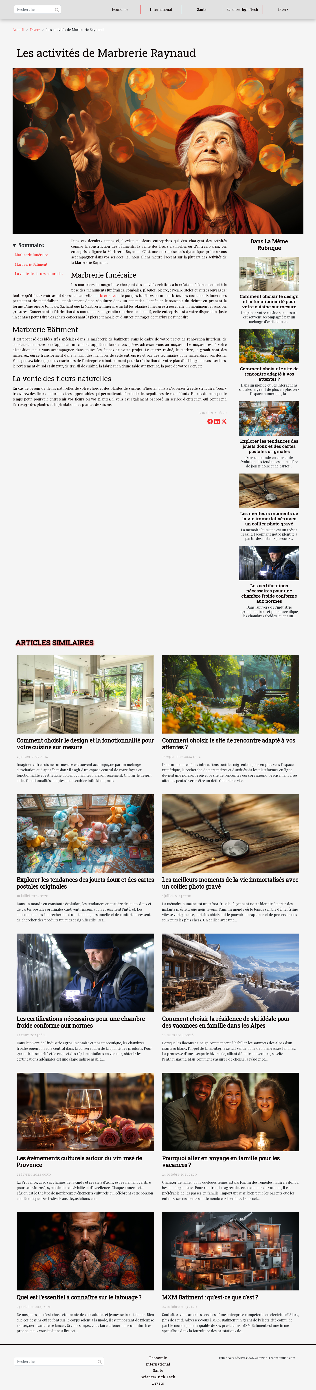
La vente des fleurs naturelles (39, 273)
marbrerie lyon (106, 295)
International (161, 9)
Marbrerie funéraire (31, 254)
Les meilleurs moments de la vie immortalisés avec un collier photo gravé (269, 519)
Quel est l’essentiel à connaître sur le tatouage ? (79, 1297)
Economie (120, 9)
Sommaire (31, 245)
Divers (283, 9)
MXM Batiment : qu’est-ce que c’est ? (210, 1297)
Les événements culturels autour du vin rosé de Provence (79, 1161)
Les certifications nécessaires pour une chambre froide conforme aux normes (269, 593)
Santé (201, 9)
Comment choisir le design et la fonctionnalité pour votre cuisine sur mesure (269, 301)
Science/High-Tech (242, 9)
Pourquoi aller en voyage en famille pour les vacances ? (221, 1161)
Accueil (18, 29)
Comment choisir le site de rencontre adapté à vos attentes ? (269, 374)
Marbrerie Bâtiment (31, 264)
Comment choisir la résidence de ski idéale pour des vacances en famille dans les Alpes (226, 1022)
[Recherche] (37, 9)
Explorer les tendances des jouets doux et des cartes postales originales (269, 446)
